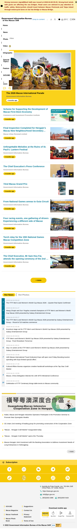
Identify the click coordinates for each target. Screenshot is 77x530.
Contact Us (28, 512)
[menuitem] (14, 25)
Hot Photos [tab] (23, 296)
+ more (71, 453)
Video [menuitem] (32, 25)
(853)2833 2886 (47, 499)
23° (66, 19)
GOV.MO (9, 508)
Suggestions (28, 508)
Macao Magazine (12, 512)
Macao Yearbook (12, 516)
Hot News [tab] (9, 296)
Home (4, 40)
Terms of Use (29, 522)
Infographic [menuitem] (43, 25)
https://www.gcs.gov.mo (51, 493)
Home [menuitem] (5, 25)
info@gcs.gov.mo (49, 496)
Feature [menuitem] (72, 25)
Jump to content (38, 19)
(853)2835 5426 (63, 499)
